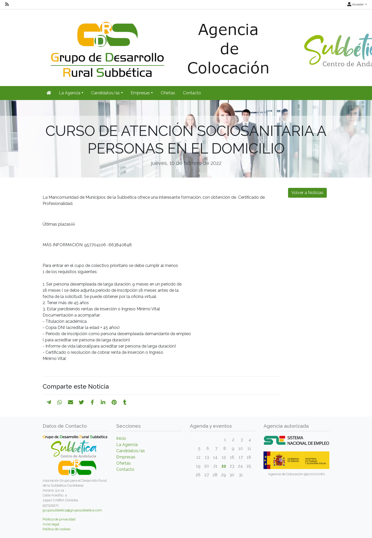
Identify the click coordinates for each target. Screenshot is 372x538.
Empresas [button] (140, 92)
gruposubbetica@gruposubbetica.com (72, 510)
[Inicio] (49, 93)
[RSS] (7, 4)
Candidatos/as (130, 450)
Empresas (125, 457)
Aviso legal (51, 524)
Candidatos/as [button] (105, 92)
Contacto (192, 92)
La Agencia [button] (69, 92)
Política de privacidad (59, 519)
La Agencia (127, 444)
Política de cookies (57, 529)
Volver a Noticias (307, 192)
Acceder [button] (356, 4)
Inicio (121, 438)
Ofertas (168, 92)
